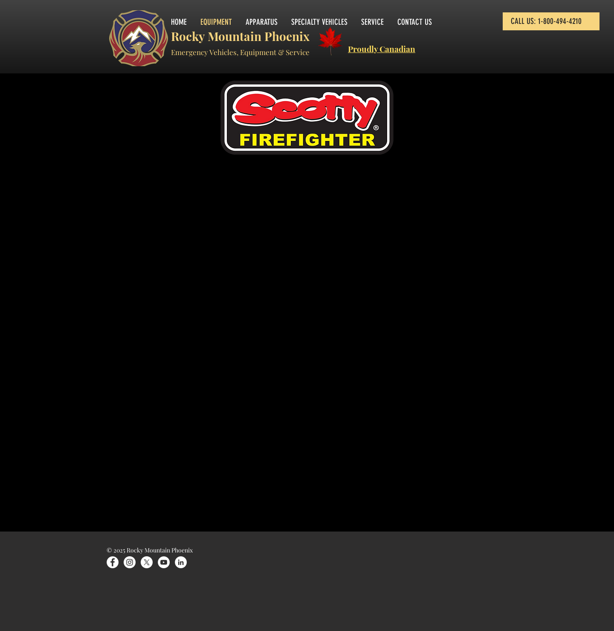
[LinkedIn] (181, 562)
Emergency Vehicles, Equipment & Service (240, 52)
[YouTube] (164, 562)
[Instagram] (130, 562)
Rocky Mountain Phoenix (240, 36)
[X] (147, 562)
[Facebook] (113, 562)
